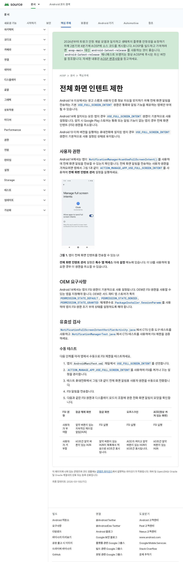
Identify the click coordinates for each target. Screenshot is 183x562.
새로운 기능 (10, 23)
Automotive (131, 23)
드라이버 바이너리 (61, 548)
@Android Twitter (106, 520)
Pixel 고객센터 (146, 525)
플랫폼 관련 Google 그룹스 (110, 543)
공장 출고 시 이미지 (62, 543)
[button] (21, 29)
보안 (48, 23)
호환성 (84, 23)
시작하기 (31, 23)
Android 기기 (106, 23)
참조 (151, 23)
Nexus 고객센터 (147, 531)
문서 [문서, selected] (33, 4)
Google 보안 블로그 (106, 537)
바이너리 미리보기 (61, 537)
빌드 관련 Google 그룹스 (109, 548)
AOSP (63, 75)
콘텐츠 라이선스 (104, 471)
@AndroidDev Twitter (108, 525)
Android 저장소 (60, 520)
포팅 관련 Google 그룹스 (109, 554)
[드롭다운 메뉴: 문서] (40, 4)
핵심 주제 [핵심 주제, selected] (66, 23)
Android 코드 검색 (60, 4)
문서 (6, 14)
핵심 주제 (83, 75)
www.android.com (150, 537)
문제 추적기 (145, 554)
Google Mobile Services (152, 543)
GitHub (56, 554)
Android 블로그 (104, 531)
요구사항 (57, 525)
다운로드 (57, 531)
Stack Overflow (148, 548)
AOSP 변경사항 (110, 59)
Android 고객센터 (149, 520)
